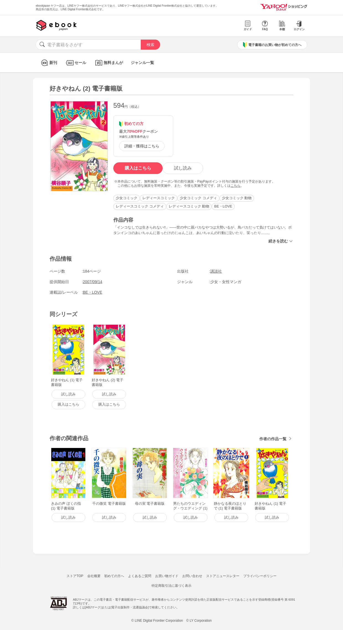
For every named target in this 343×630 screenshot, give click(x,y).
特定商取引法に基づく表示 (171, 586)
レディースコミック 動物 (189, 206)
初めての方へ (114, 576)
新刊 (48, 63)
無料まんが (108, 63)
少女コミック (126, 198)
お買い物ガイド (166, 576)
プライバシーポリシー (260, 576)
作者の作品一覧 (272, 439)
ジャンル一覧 (142, 62)
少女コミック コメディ (198, 198)
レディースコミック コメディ (140, 206)
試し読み (183, 168)
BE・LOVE (223, 206)
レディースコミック (158, 198)
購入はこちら (138, 168)
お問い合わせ (192, 576)
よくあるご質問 (139, 576)
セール (75, 63)
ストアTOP (74, 576)
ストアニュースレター (222, 576)
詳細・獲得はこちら (141, 146)
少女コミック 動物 (237, 198)
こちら (235, 186)
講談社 (216, 271)
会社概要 (94, 576)
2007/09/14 (92, 282)
